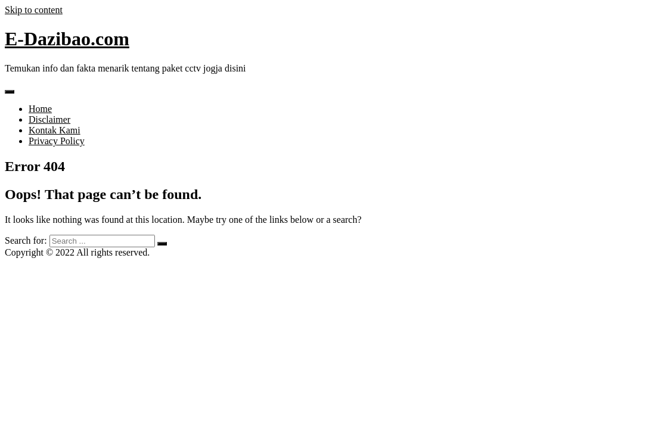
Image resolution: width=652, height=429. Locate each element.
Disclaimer (49, 119)
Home (40, 109)
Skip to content (34, 10)
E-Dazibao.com (67, 38)
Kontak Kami (54, 130)
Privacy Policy (57, 141)
